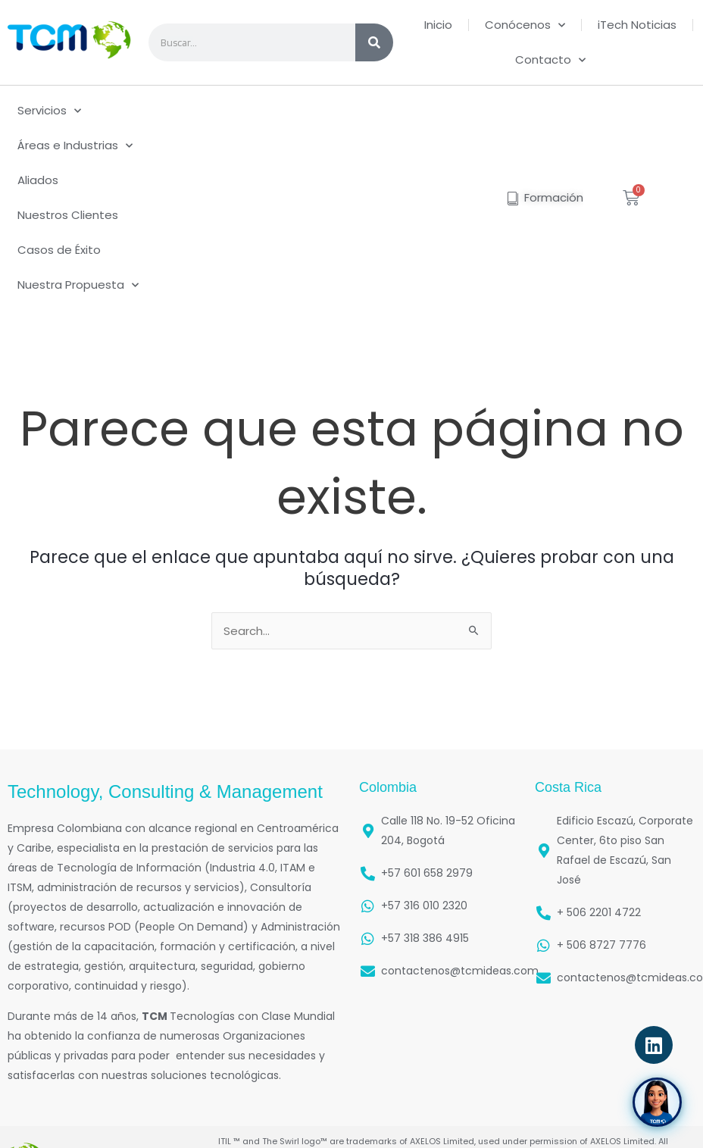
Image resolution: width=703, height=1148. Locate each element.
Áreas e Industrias (75, 146)
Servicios (49, 111)
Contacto (550, 60)
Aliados (37, 180)
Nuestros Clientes (67, 215)
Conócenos (525, 25)
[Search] (374, 42)
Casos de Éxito (59, 250)
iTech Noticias (637, 25)
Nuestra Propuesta (78, 285)
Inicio (438, 25)
